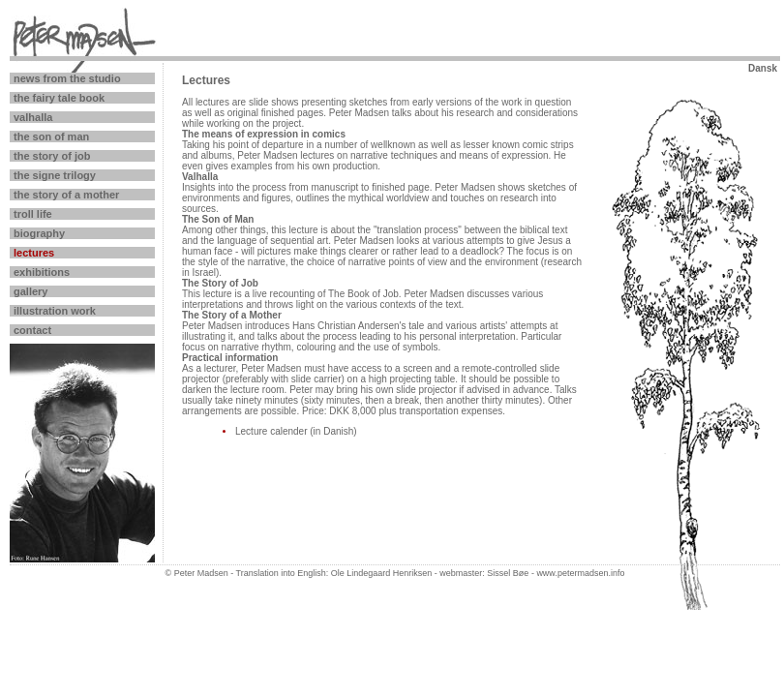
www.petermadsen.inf (577, 573)
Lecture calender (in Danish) (296, 431)
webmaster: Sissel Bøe (483, 573)
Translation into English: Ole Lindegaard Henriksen (334, 573)
